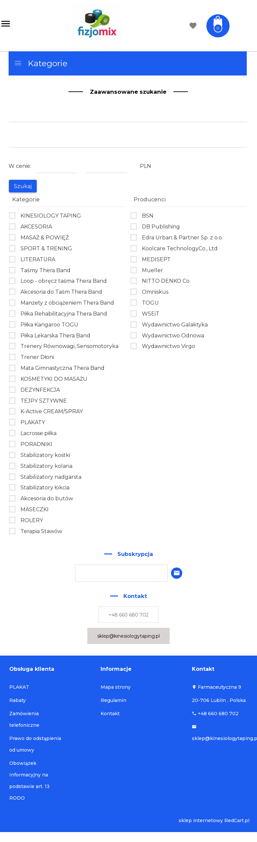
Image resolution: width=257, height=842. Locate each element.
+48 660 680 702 (128, 615)
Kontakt (110, 714)
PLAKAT (19, 687)
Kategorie (40, 63)
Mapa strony (116, 687)
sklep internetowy (201, 820)
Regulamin (113, 700)
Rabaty (17, 700)
